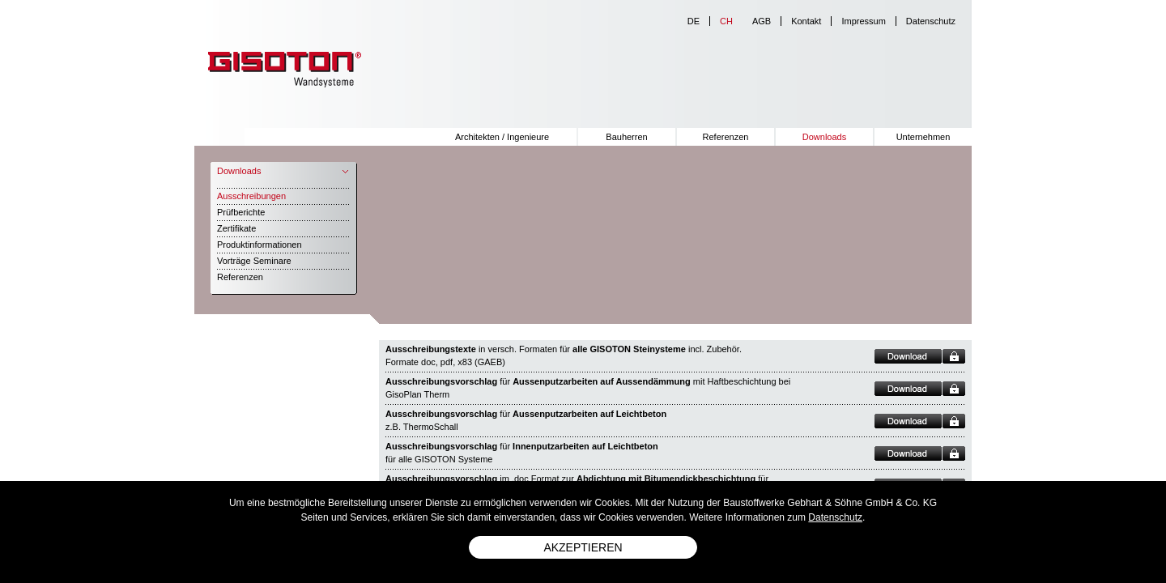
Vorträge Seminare (254, 261)
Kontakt (806, 21)
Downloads (824, 137)
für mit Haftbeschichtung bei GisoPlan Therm (587, 388)
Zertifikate (236, 228)
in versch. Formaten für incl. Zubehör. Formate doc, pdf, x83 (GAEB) (563, 355)
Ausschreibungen (251, 196)
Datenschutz (930, 21)
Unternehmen (923, 137)
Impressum (863, 21)
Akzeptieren (582, 547)
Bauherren (626, 137)
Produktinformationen (259, 244)
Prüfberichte (241, 212)
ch (726, 21)
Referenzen (726, 137)
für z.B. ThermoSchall (525, 420)
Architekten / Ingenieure (502, 137)
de (693, 21)
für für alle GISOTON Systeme (521, 452)
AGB (761, 21)
